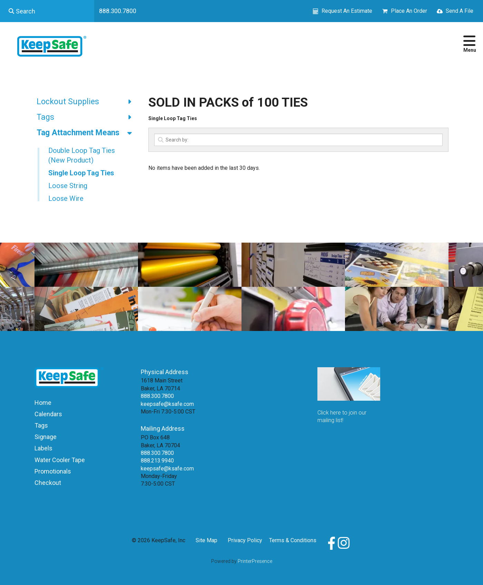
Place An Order (409, 11)
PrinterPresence (255, 561)
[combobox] (47, 11)
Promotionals (52, 471)
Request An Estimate (347, 11)
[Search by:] (298, 140)
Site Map (206, 540)
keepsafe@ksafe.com (167, 404)
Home (42, 402)
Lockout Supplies (87, 101)
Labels (43, 448)
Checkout (47, 482)
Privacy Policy (245, 540)
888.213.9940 (157, 460)
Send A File (459, 11)
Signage (45, 436)
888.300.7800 (117, 10)
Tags (87, 117)
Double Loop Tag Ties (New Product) (81, 155)
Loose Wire (65, 198)
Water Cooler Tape (59, 460)
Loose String (67, 186)
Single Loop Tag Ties (81, 173)
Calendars (48, 414)
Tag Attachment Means (87, 132)
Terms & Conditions (292, 540)
